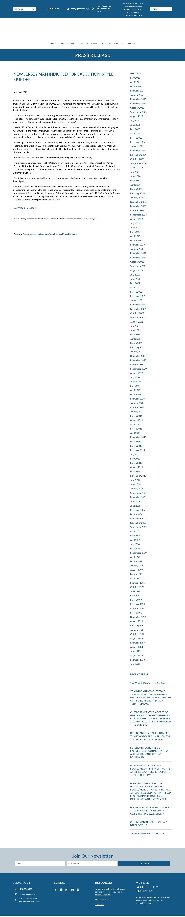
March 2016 (136, 417)
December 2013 (138, 438)
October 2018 (137, 408)
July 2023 (135, 224)
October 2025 (137, 109)
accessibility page (143, 904)
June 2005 (135, 507)
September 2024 (138, 164)
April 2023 (135, 237)
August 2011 (136, 468)
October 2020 (137, 365)
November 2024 (138, 156)
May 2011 (135, 472)
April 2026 (135, 83)
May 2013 (135, 442)
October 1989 (137, 635)
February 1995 (137, 584)
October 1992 (137, 609)
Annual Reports (133, 12)
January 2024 (136, 199)
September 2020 (138, 370)
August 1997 (136, 571)
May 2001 (135, 537)
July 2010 (135, 481)
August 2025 (136, 117)
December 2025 (138, 100)
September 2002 (138, 528)
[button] (24, 9)
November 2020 (138, 361)
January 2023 (136, 250)
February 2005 (137, 511)
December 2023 (138, 203)
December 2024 (138, 151)
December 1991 (138, 618)
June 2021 (135, 331)
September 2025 (138, 113)
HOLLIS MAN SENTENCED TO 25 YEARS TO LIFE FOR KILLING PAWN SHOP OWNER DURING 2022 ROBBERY (151, 811)
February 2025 (137, 143)
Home (53, 44)
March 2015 (136, 430)
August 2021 (136, 323)
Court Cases (55, 235)
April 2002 (135, 532)
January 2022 (136, 301)
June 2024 (135, 177)
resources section (102, 896)
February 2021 (137, 348)
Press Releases (69, 235)
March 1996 (136, 575)
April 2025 (135, 134)
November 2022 (138, 258)
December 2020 (138, 357)
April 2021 (135, 340)
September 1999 (138, 554)
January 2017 (136, 413)
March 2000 (136, 549)
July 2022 (135, 276)
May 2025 (135, 130)
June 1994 (135, 592)
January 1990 (136, 631)
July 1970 (135, 665)
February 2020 (137, 400)
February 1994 (137, 605)
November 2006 (138, 498)
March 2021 (136, 344)
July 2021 (135, 327)
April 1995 (135, 579)
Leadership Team (67, 44)
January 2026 (136, 96)
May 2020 (135, 387)
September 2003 (138, 519)
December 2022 (138, 254)
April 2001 (135, 541)
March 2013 (136, 447)
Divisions (82, 44)
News (130, 44)
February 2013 (137, 451)
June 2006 (135, 502)
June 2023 (135, 228)
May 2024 (135, 181)
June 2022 (135, 280)
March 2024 (136, 190)
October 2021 (137, 314)
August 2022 (136, 271)
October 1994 (137, 588)
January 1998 (136, 567)
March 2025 (136, 139)
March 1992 (136, 614)
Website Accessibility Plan (132, 3)
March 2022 (136, 293)
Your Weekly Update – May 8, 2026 (147, 834)
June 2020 (135, 383)
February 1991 (137, 626)
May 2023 (135, 233)
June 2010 (135, 485)
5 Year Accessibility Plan (132, 15)
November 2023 (138, 207)
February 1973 (137, 661)
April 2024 (135, 186)
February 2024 (137, 194)
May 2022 (135, 284)
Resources (106, 44)
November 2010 (138, 477)
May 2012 (135, 460)
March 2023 (136, 241)
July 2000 (135, 545)
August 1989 (136, 639)
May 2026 (135, 79)
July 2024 (135, 173)
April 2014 (135, 434)
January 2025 (136, 147)
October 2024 (137, 160)
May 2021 (135, 335)
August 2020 (136, 374)
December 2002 (138, 524)
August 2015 (136, 421)
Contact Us (119, 44)
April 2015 (135, 425)
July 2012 (135, 455)
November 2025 (138, 104)
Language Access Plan (133, 6)
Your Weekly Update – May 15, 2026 (148, 684)
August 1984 (136, 648)
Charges (44, 235)
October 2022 (137, 263)
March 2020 (136, 395)
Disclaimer (99, 906)
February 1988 (137, 644)
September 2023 (138, 216)
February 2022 (137, 297)
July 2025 (135, 121)
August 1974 (136, 656)
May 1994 (135, 597)
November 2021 (138, 310)
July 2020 (135, 378)
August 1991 (136, 622)
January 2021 (136, 353)
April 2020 (135, 391)
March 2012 (136, 464)
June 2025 (135, 126)
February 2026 (137, 91)
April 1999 (135, 558)
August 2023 (136, 220)
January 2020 (136, 404)
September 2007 (138, 494)
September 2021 (138, 318)
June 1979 (135, 652)
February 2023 (137, 246)
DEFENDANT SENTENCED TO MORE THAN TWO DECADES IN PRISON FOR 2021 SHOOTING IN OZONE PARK (150, 737)
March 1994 (136, 601)
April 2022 (135, 288)
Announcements (31, 235)
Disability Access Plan (132, 9)
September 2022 (138, 267)
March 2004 (136, 515)
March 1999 (136, 562)
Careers (94, 44)
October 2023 (137, 211)
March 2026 (136, 87)
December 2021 (138, 305)
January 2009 (136, 489)
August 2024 (136, 169)
